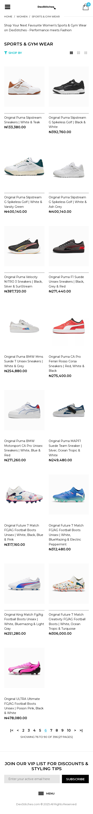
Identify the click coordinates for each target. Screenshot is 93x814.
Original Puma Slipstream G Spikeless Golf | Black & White (67, 122)
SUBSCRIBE (75, 779)
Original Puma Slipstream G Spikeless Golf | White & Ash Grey (68, 202)
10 (69, 730)
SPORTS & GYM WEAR (46, 16)
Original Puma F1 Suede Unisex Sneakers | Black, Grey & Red (66, 281)
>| (81, 730)
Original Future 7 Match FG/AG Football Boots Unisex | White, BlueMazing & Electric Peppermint (66, 535)
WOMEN (22, 16)
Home (8, 16)
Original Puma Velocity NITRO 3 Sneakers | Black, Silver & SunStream (23, 281)
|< (11, 730)
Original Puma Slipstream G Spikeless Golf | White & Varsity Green (23, 202)
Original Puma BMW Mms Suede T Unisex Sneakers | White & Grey (23, 361)
